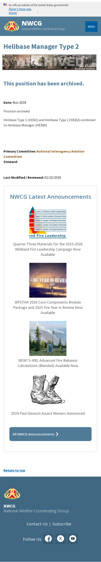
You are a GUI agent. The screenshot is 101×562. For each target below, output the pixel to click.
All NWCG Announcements (33, 434)
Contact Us (37, 523)
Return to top (14, 470)
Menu (91, 27)
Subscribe (61, 523)
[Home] (11, 26)
